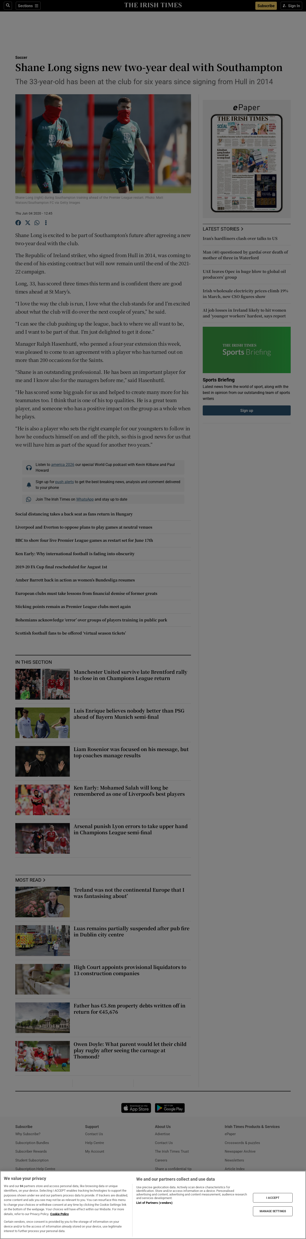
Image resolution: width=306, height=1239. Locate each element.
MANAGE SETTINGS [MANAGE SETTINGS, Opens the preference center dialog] (273, 1211)
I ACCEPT (272, 1197)
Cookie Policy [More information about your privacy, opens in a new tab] (59, 1214)
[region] (153, 1205)
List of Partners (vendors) (154, 1203)
